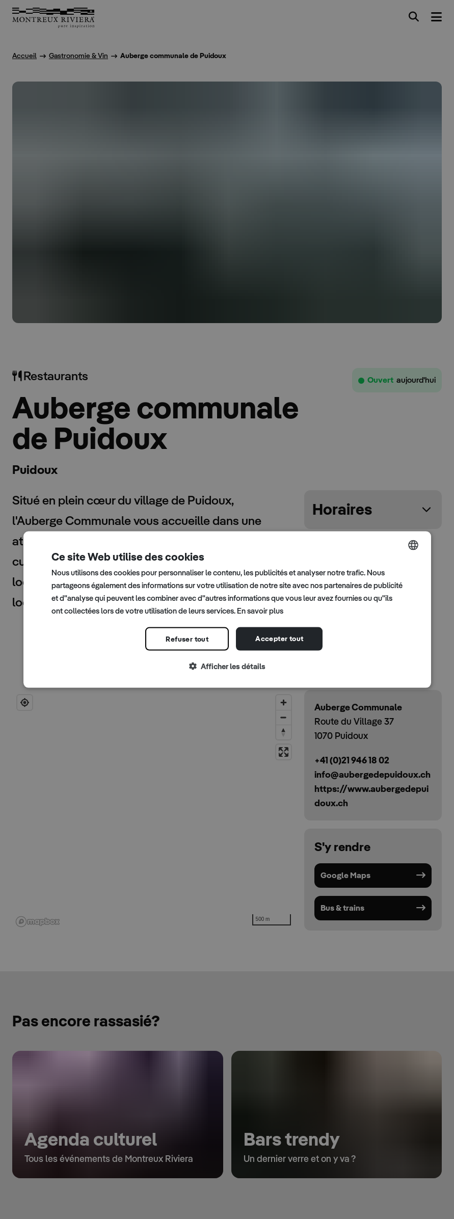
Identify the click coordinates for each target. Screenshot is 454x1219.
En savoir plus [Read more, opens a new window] (260, 610)
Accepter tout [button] (279, 638)
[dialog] (227, 610)
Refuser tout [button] (187, 639)
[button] (227, 667)
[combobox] (413, 545)
